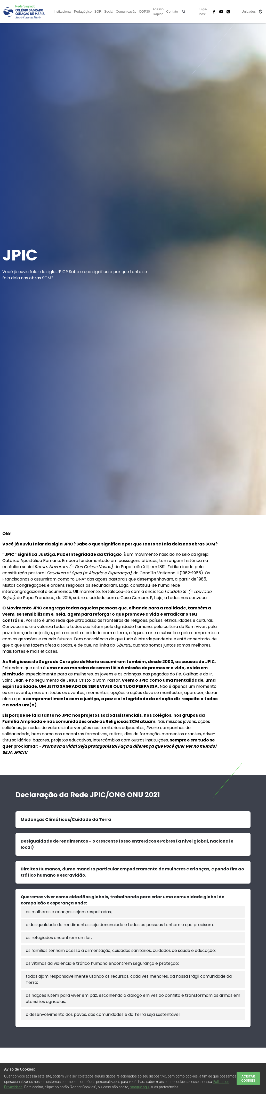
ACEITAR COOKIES (248, 1078)
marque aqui (140, 1087)
